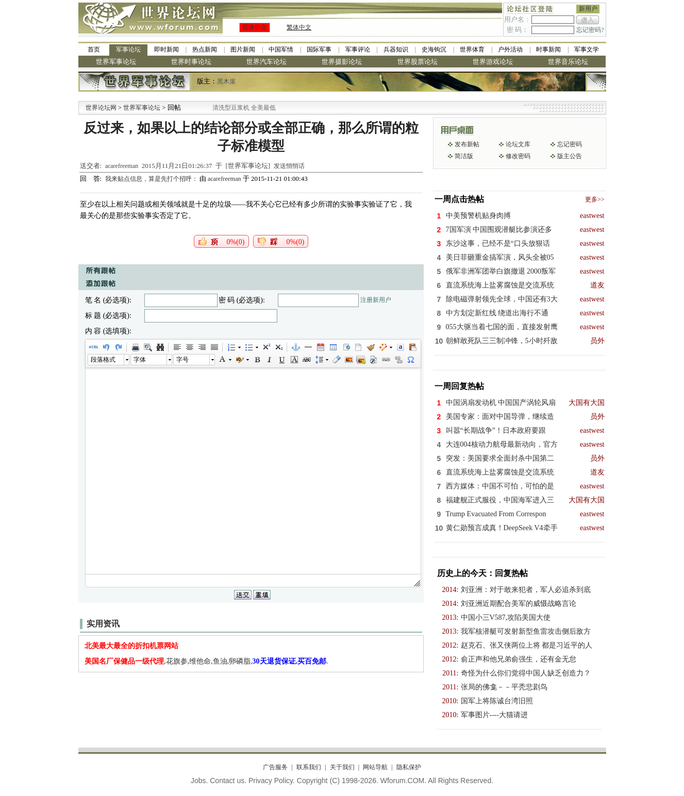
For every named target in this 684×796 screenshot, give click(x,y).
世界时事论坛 (191, 61)
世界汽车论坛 (266, 61)
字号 (182, 359)
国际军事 (319, 49)
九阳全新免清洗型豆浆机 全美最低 (241, 107)
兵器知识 (395, 49)
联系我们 (308, 767)
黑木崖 (226, 81)
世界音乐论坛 (568, 61)
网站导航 (375, 767)
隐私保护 (408, 767)
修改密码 (518, 156)
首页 (94, 49)
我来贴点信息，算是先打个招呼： (152, 178)
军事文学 (586, 49)
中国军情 (281, 49)
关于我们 (342, 767)
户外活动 (510, 49)
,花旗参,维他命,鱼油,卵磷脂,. (206, 661)
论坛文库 (518, 144)
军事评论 (357, 49)
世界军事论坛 (116, 61)
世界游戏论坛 (493, 61)
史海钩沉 (434, 49)
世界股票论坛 (417, 61)
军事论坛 (128, 49)
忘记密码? (590, 29)
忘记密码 (569, 144)
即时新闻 (166, 49)
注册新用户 (375, 299)
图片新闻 (242, 49)
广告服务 (275, 767)
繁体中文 (299, 27)
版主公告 (569, 156)
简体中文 (254, 27)
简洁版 (464, 156)
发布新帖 (467, 144)
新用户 (588, 8)
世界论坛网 (101, 107)
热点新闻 (204, 49)
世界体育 (472, 49)
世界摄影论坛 (342, 61)
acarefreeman (122, 166)
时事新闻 (548, 49)
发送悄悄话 (289, 166)
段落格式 (103, 359)
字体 (140, 359)
